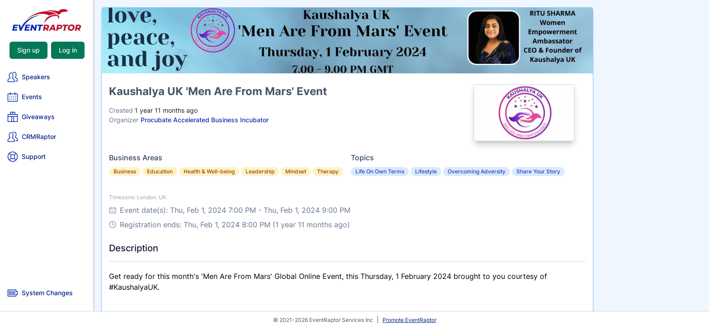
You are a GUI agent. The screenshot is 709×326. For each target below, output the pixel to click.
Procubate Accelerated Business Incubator (205, 120)
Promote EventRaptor (409, 319)
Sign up (28, 50)
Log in (68, 50)
